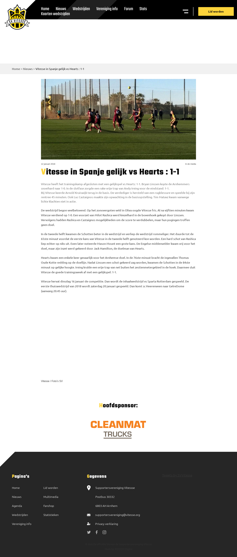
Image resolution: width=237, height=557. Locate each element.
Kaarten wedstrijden (55, 13)
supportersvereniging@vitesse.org (117, 515)
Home (16, 68)
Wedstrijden (81, 8)
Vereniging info (107, 8)
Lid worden (216, 11)
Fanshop (48, 506)
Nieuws (28, 68)
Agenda (17, 506)
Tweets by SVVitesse (177, 475)
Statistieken (51, 515)
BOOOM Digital (123, 548)
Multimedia (50, 497)
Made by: (109, 548)
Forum (128, 8)
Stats (143, 8)
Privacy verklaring (106, 524)
